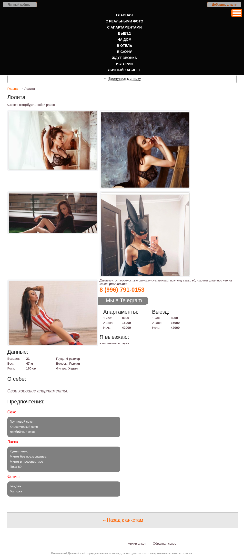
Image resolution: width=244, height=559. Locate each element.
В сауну (124, 52)
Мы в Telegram (124, 300)
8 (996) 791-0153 (122, 289)
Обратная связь (164, 543)
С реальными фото (124, 21)
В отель (124, 46)
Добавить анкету (224, 4)
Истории (124, 64)
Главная (124, 15)
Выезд (124, 33)
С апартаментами (124, 27)
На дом (125, 39)
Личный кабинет (20, 4)
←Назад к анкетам (122, 520)
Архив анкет (137, 543)
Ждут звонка (124, 58)
